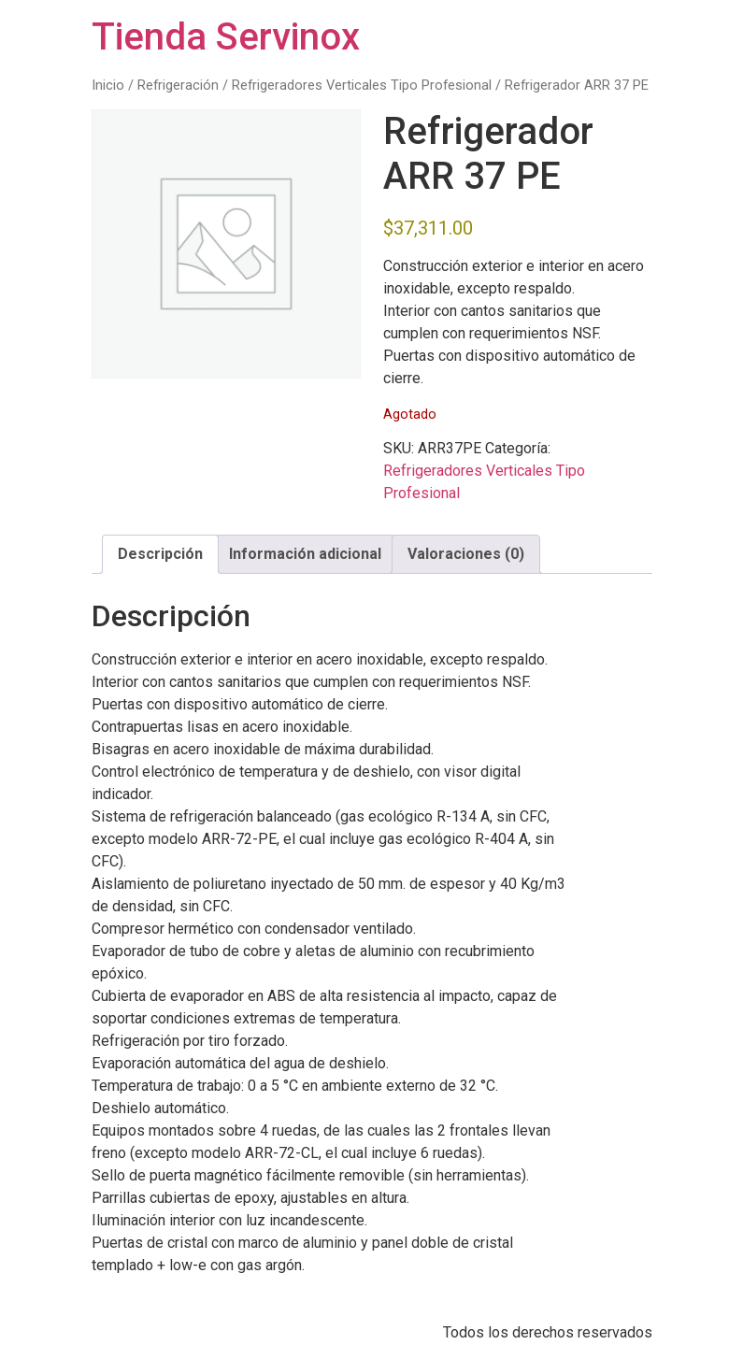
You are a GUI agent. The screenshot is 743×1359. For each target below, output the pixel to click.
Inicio (108, 85)
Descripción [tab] (160, 554)
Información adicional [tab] (305, 554)
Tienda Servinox (226, 37)
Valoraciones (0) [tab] (465, 554)
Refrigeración (178, 85)
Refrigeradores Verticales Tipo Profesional (362, 85)
